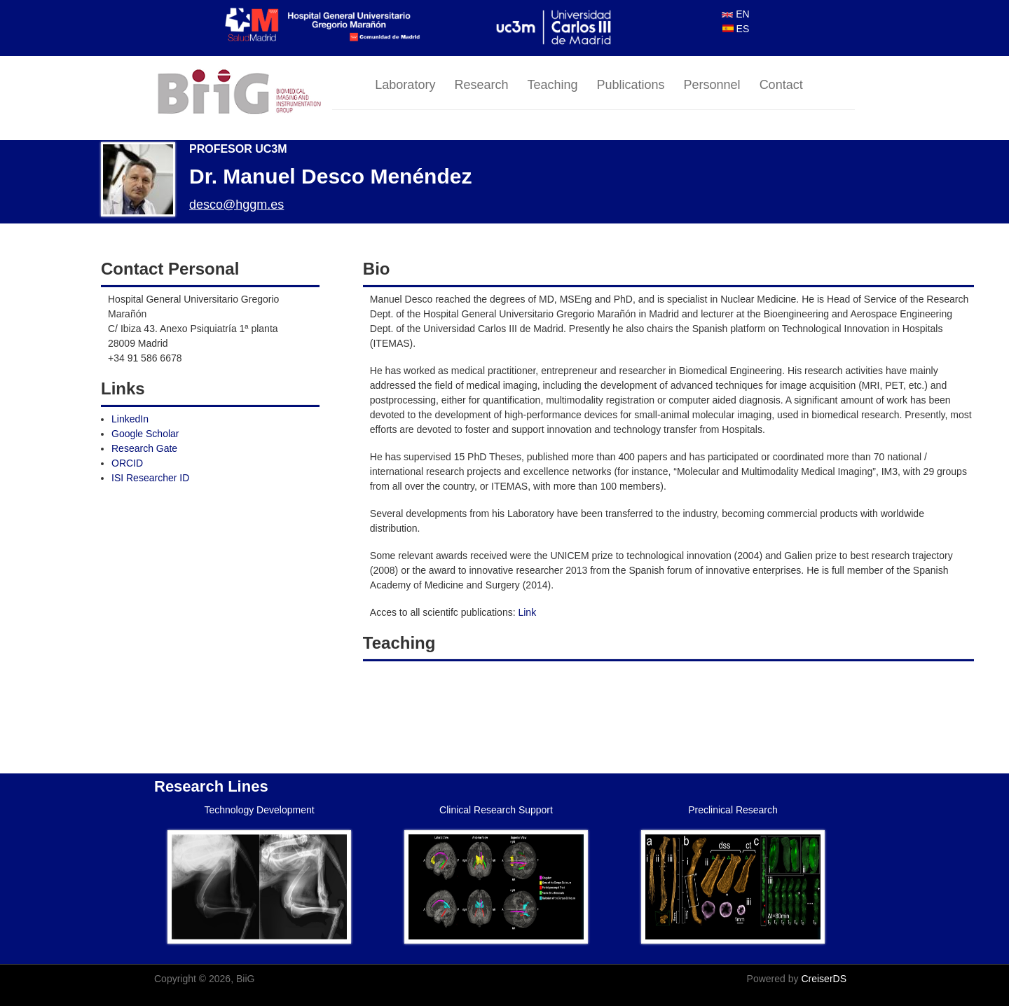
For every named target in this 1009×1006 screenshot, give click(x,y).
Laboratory (405, 85)
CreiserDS (823, 978)
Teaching (552, 85)
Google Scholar (145, 433)
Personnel (712, 85)
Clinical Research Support (496, 809)
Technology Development (259, 809)
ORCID (127, 463)
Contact (781, 85)
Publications (631, 85)
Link (527, 612)
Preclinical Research (733, 809)
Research (481, 85)
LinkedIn (130, 419)
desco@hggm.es (236, 205)
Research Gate (144, 448)
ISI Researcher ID (150, 477)
